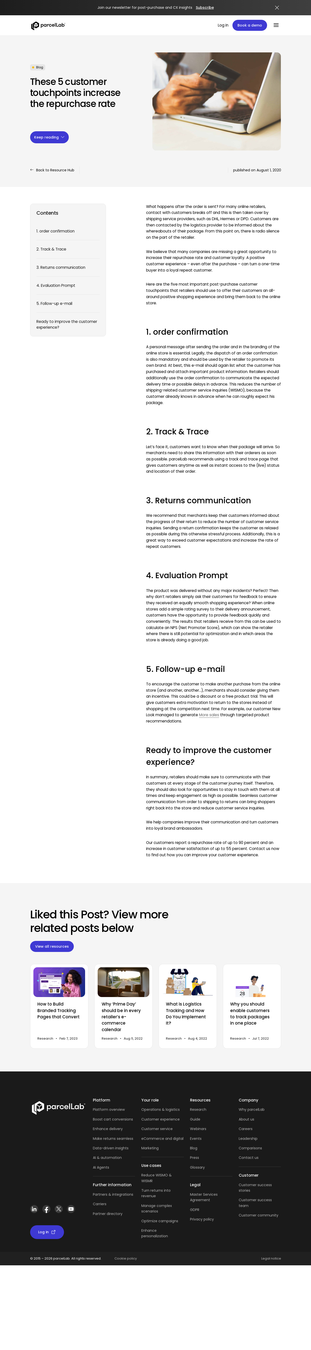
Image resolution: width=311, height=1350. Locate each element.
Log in (223, 25)
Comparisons (250, 1148)
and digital (173, 1138)
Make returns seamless (113, 1138)
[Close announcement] (277, 8)
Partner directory (107, 1213)
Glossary (197, 1167)
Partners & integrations (113, 1194)
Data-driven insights (111, 1148)
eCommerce (152, 1138)
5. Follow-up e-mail (54, 303)
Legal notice (271, 1258)
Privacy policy (202, 1219)
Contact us (249, 1157)
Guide (195, 1119)
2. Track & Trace (51, 249)
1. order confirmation (55, 231)
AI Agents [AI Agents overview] (101, 1167)
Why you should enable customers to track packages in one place (250, 1013)
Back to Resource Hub (52, 170)
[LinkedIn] (34, 1209)
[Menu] (276, 25)
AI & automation (107, 1157)
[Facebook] (46, 1209)
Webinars (198, 1128)
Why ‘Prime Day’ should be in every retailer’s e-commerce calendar (121, 1017)
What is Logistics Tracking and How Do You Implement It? (186, 1013)
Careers (246, 1128)
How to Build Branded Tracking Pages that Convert (58, 1010)
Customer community (258, 1215)
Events (196, 1138)
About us (246, 1119)
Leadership (248, 1138)
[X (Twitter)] (59, 1209)
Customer (150, 1128)
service (166, 1128)
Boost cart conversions (113, 1119)
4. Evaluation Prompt (55, 285)
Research (198, 1109)
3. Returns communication (60, 267)
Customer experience (160, 1119)
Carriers (99, 1203)
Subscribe (205, 7)
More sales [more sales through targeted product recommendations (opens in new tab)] (209, 714)
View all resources (52, 946)
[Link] (58, 1107)
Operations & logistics (160, 1109)
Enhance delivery (108, 1128)
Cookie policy (125, 1258)
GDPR (194, 1209)
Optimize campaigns (159, 1220)
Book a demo (249, 25)
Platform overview (109, 1109)
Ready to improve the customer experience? (66, 324)
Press (194, 1157)
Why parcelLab (252, 1109)
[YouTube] (71, 1209)
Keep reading (49, 137)
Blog (193, 1148)
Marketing (150, 1148)
